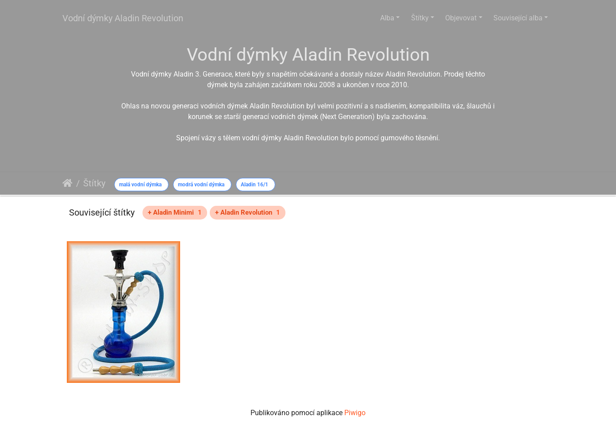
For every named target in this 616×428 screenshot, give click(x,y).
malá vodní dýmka (140, 184)
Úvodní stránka (67, 183)
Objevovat (461, 18)
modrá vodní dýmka (201, 184)
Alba (387, 18)
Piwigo (355, 413)
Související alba (518, 18)
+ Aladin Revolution (247, 212)
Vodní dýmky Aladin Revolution (122, 18)
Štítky (420, 18)
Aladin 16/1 (254, 184)
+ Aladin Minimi (175, 212)
